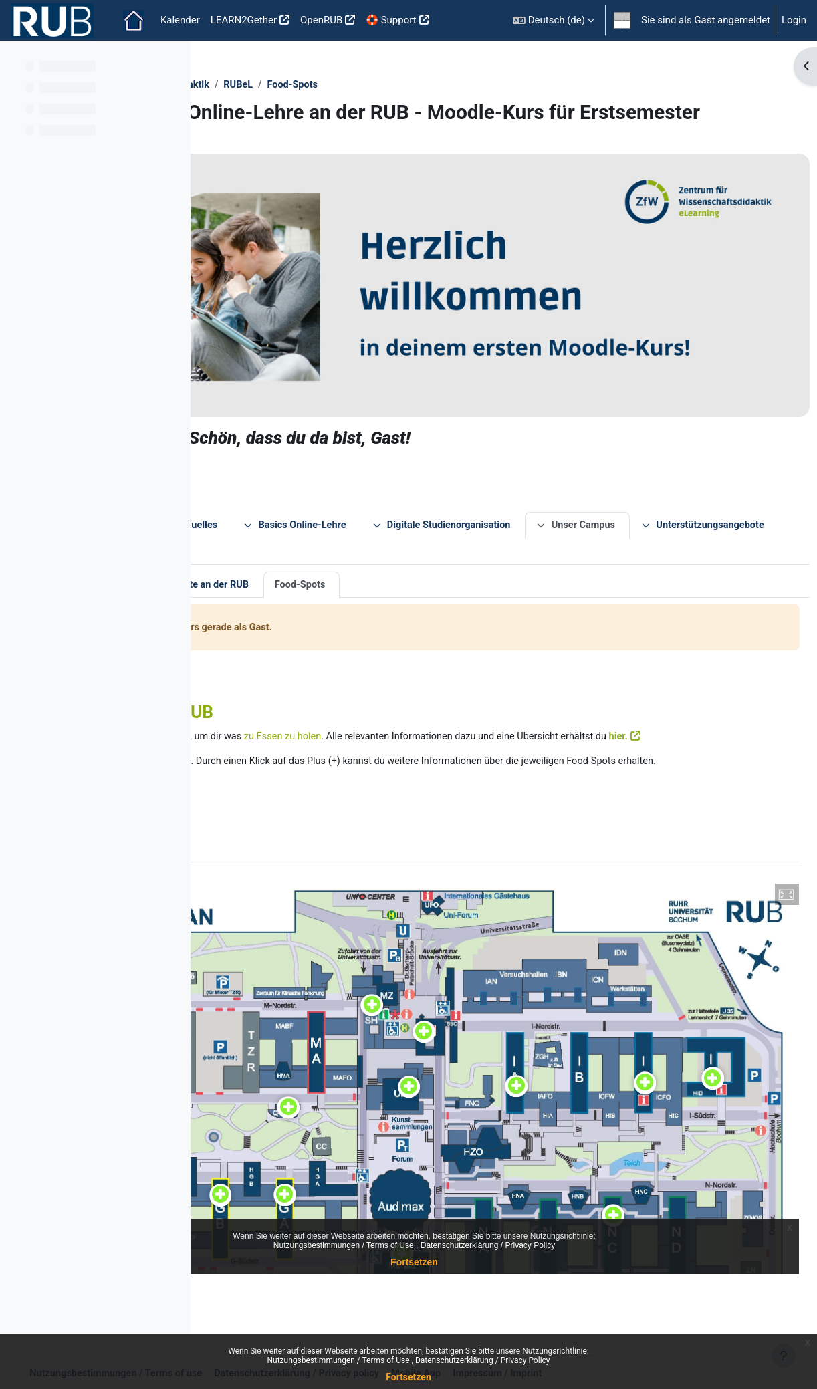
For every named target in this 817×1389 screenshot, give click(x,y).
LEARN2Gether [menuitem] (244, 20)
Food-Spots (488, 85)
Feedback (499, 504)
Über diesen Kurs (256, 478)
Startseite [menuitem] (133, 21)
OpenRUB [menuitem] (321, 20)
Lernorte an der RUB (396, 538)
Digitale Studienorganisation (639, 478)
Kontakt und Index (588, 504)
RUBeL (432, 85)
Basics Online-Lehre (489, 478)
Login (794, 20)
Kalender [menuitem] (180, 20)
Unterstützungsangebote (389, 504)
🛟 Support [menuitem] (391, 20)
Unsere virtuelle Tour (278, 538)
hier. (276, 705)
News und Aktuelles (366, 478)
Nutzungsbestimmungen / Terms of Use (339, 1360)
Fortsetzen (408, 1377)
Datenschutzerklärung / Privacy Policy (482, 1360)
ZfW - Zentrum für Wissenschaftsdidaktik (309, 85)
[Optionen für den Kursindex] (173, 60)
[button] (553, 20)
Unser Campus (259, 504)
